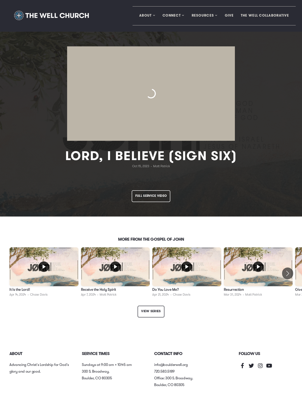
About (147, 15)
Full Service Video (151, 196)
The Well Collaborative (265, 15)
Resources (205, 15)
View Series (151, 311)
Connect (174, 15)
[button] (287, 273)
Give (229, 15)
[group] (43, 273)
